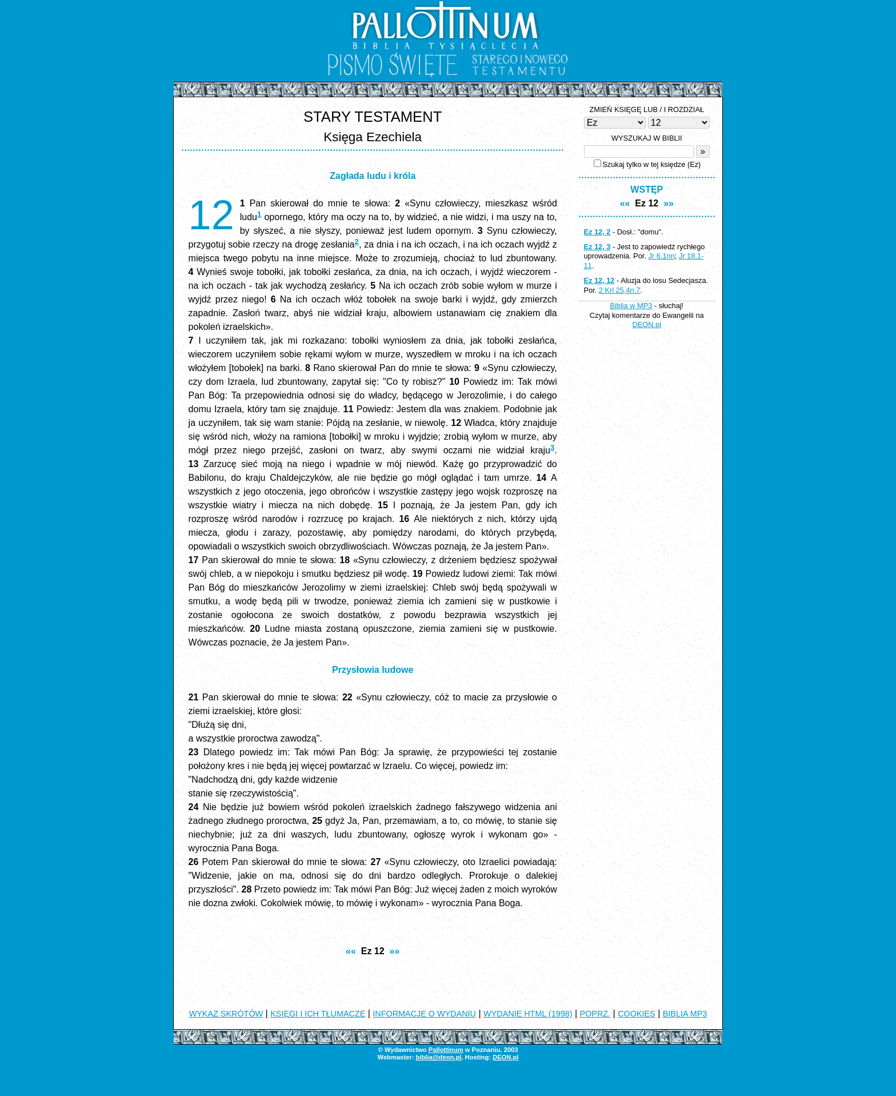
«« (351, 951)
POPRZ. (595, 1013)
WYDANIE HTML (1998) (527, 1013)
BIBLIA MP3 (685, 1013)
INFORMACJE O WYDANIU (424, 1013)
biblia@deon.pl (438, 1057)
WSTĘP (646, 189)
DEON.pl (647, 324)
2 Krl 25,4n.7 (620, 290)
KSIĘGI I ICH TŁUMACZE (317, 1013)
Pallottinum (446, 1049)
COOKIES (636, 1013)
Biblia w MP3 (631, 305)
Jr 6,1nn (662, 256)
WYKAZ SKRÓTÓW (226, 1013)
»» (395, 951)
